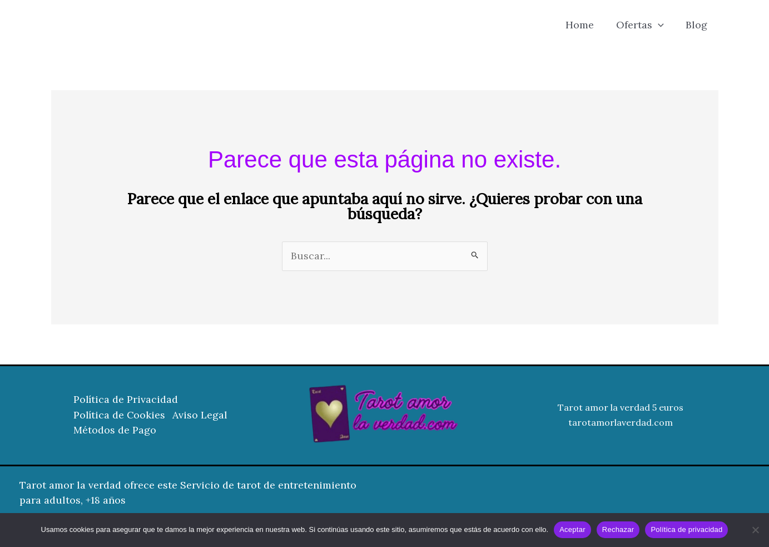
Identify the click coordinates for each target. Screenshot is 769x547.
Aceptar (572, 529)
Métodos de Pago (114, 430)
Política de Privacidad (126, 400)
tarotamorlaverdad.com (620, 422)
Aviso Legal (202, 415)
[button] (661, 25)
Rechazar (618, 529)
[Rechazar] (755, 529)
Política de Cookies (120, 415)
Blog (697, 24)
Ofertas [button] (643, 25)
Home (584, 24)
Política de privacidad (686, 529)
